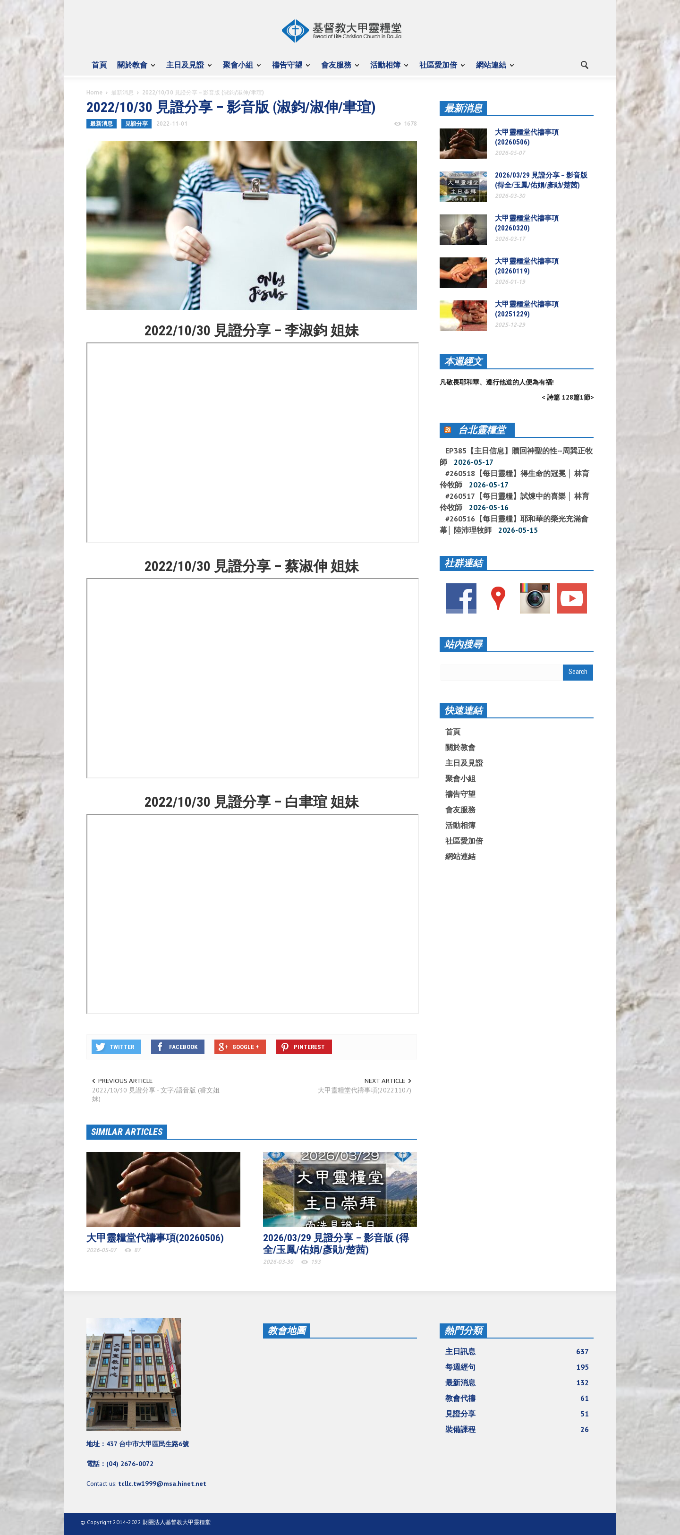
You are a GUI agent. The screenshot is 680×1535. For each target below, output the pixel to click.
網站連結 (492, 68)
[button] (584, 64)
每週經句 (517, 1367)
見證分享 (136, 123)
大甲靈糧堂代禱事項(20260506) (155, 1238)
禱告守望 (288, 68)
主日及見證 (186, 68)
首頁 (99, 64)
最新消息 (122, 92)
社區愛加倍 (439, 68)
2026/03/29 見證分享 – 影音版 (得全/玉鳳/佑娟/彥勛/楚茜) (336, 1243)
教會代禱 (517, 1398)
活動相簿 (386, 68)
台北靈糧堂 (481, 429)
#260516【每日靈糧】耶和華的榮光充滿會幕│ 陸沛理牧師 (514, 524)
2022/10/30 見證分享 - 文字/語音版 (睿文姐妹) (156, 1094)
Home (94, 92)
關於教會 (133, 68)
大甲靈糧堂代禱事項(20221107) (364, 1090)
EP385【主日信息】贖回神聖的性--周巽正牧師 (516, 456)
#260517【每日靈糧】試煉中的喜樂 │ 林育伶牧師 (514, 501)
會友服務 (337, 68)
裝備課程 (517, 1429)
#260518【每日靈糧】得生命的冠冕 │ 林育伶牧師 (514, 479)
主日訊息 (517, 1351)
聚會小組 (239, 68)
